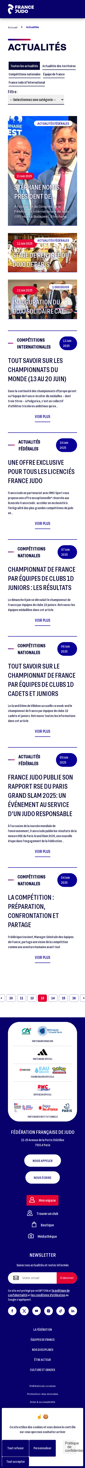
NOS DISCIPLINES (42, 1350)
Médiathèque (42, 1236)
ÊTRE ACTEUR (42, 1360)
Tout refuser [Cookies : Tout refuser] (15, 1448)
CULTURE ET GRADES (42, 1370)
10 (11, 998)
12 (32, 998)
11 (21, 998)
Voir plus (42, 416)
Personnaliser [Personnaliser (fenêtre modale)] (42, 1448)
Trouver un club (42, 1213)
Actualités (32, 27)
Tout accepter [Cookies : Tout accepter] (15, 1461)
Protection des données (42, 1393)
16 (74, 998)
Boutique (42, 1224)
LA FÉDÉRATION (42, 1329)
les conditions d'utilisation (48, 1295)
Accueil (12, 27)
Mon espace (42, 1200)
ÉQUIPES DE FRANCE (43, 1339)
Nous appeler (43, 1161)
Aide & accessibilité (42, 1401)
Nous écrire (42, 1177)
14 (53, 998)
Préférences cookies (42, 1385)
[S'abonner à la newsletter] (67, 1278)
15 (63, 998)
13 (42, 998)
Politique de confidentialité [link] (70, 1446)
